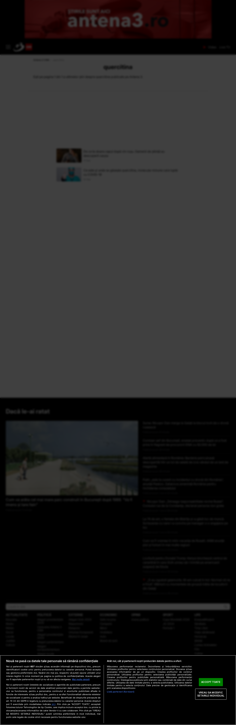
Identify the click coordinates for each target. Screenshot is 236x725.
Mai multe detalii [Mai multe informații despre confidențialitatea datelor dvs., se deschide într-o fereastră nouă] (81, 679)
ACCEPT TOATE (211, 682)
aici (53, 704)
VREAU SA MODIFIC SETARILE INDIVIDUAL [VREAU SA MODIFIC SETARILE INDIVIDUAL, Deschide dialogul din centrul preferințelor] (210, 694)
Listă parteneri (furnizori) (120, 691)
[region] (118, 690)
